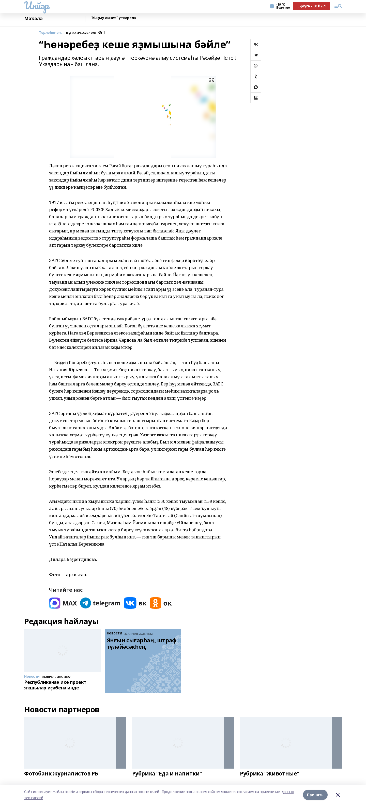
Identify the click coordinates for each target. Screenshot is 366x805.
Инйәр (36, 5)
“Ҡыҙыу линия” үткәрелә (113, 18)
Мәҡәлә (33, 18)
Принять (315, 794)
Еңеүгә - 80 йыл (311, 6)
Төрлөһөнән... (51, 33)
